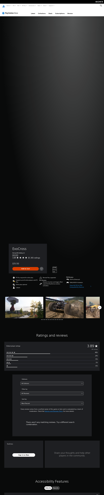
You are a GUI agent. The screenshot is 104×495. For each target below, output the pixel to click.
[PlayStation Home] (3, 6)
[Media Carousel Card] (24, 305)
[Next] (99, 305)
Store (44, 5)
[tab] (48, 486)
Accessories (32, 5)
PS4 (18, 5)
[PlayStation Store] (11, 11)
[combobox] (52, 381)
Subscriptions (60, 11)
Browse (70, 11)
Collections (42, 11)
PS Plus (24, 5)
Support (51, 5)
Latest (33, 11)
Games (8, 5)
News (39, 5)
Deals (50, 11)
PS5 (14, 5)
